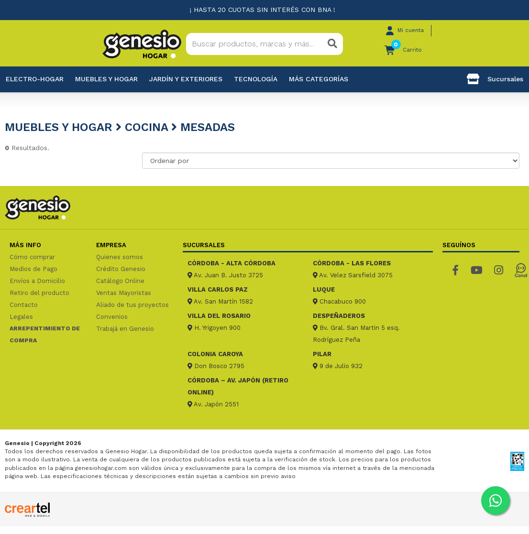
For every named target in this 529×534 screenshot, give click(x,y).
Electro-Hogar (35, 79)
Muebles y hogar (106, 79)
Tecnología (255, 79)
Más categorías (318, 79)
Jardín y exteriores (185, 79)
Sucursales (495, 79)
